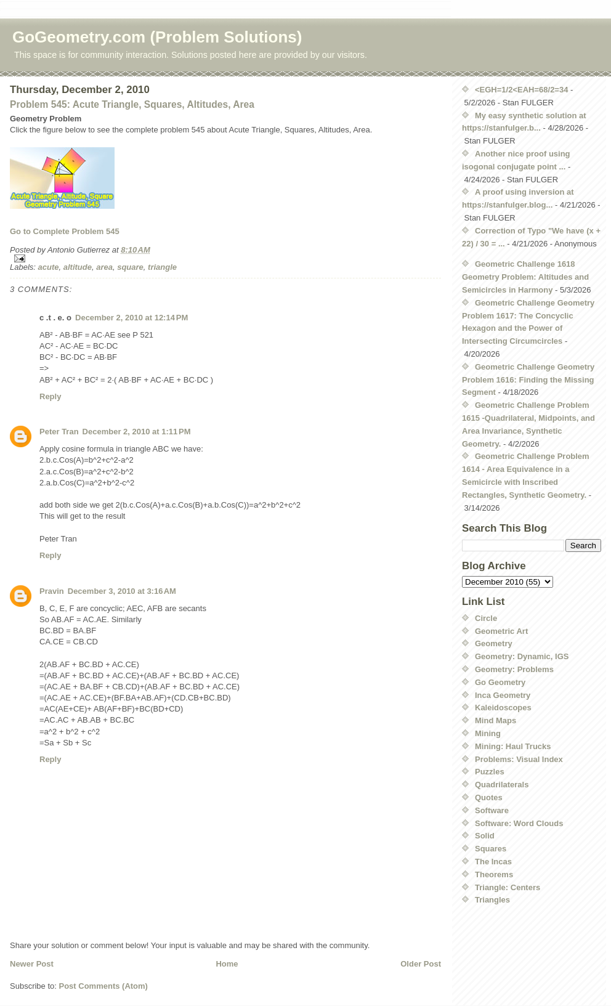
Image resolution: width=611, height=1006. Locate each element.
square (130, 267)
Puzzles (489, 771)
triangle (162, 267)
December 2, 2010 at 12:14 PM (131, 317)
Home (227, 963)
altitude (77, 267)
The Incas (493, 861)
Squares (490, 848)
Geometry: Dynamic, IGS (522, 656)
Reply (50, 396)
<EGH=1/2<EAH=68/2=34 (521, 89)
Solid (485, 835)
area (104, 267)
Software (492, 810)
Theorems (494, 874)
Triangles (492, 899)
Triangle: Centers (507, 887)
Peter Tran (59, 431)
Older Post (420, 963)
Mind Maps (495, 720)
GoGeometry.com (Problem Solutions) (157, 37)
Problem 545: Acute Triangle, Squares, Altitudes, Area (132, 104)
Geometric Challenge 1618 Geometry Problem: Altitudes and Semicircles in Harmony (525, 276)
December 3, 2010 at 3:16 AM (122, 591)
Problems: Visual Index (519, 759)
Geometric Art (501, 631)
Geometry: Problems (514, 669)
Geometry (493, 643)
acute (48, 267)
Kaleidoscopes (503, 707)
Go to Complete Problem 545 (64, 231)
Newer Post (32, 963)
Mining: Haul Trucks (513, 746)
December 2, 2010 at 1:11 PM (137, 431)
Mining (488, 733)
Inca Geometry (502, 695)
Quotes (489, 797)
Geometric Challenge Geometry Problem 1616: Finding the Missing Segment (528, 379)
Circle (486, 618)
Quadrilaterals (501, 784)
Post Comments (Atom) (103, 986)
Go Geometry (500, 682)
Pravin (51, 591)
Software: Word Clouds (519, 823)
